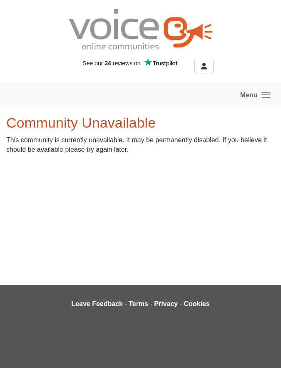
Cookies (196, 303)
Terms (138, 303)
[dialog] (265, 351)
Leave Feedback (97, 303)
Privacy (166, 303)
